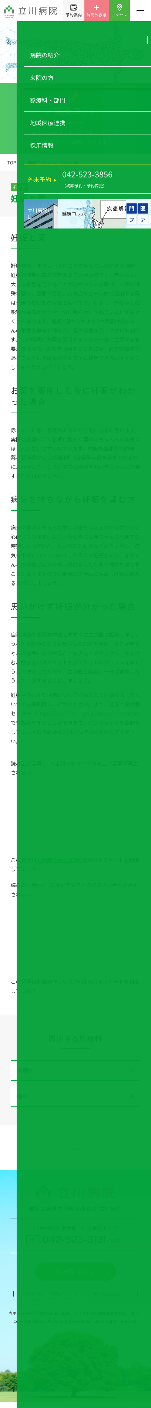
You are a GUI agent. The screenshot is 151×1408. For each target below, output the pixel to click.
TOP (11, 162)
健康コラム (38, 162)
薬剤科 (25, 1070)
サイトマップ (106, 1299)
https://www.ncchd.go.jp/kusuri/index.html (87, 713)
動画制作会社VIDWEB (62, 860)
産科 (22, 1096)
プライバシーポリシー (44, 1299)
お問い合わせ (78, 1277)
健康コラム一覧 (75, 1150)
